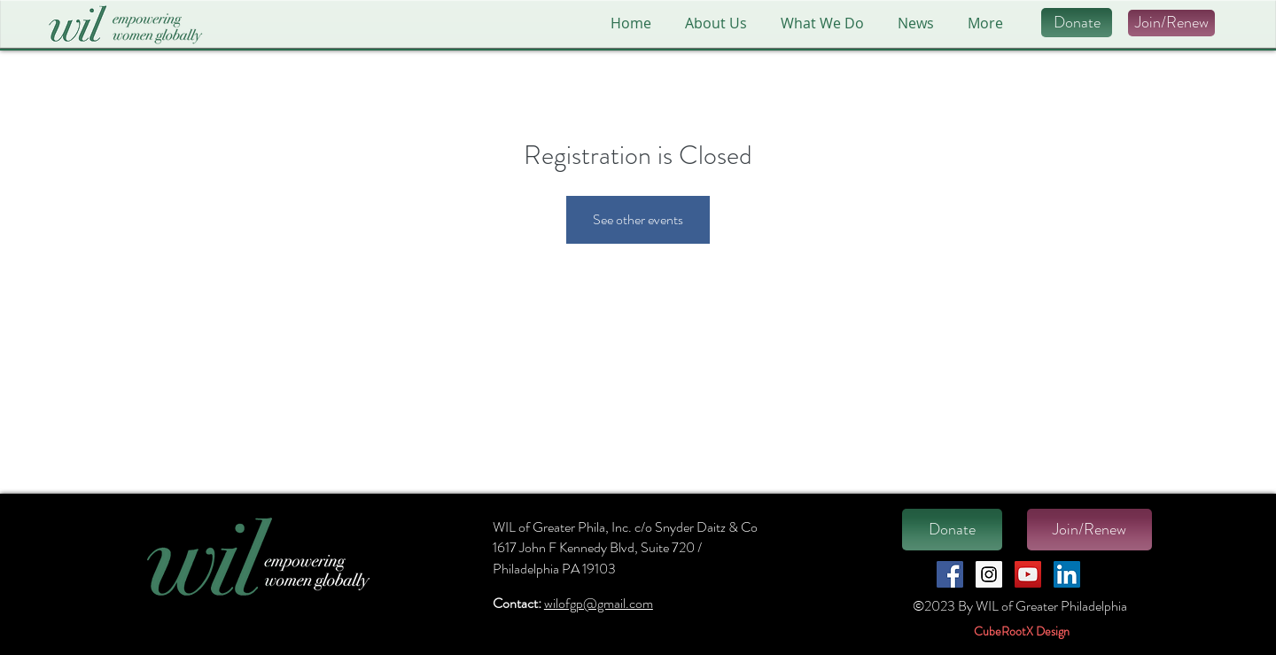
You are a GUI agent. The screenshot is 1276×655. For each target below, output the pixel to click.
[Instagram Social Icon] (989, 574)
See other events (638, 219)
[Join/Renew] (1171, 23)
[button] (822, 23)
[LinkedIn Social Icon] (1067, 574)
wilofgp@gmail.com (598, 603)
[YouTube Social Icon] (1028, 574)
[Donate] (1076, 22)
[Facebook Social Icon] (950, 574)
